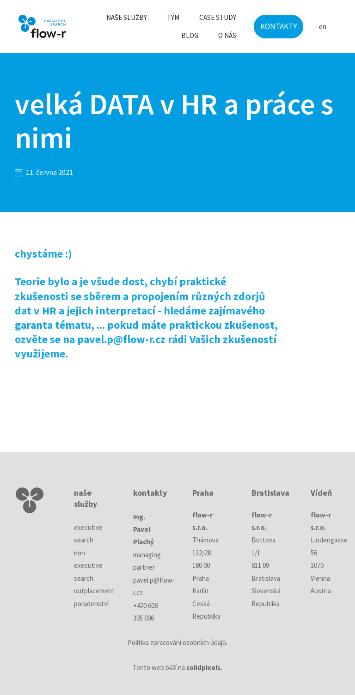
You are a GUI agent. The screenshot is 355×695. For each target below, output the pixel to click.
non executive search (88, 565)
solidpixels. (204, 667)
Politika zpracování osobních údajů (177, 642)
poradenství (91, 603)
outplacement (94, 590)
